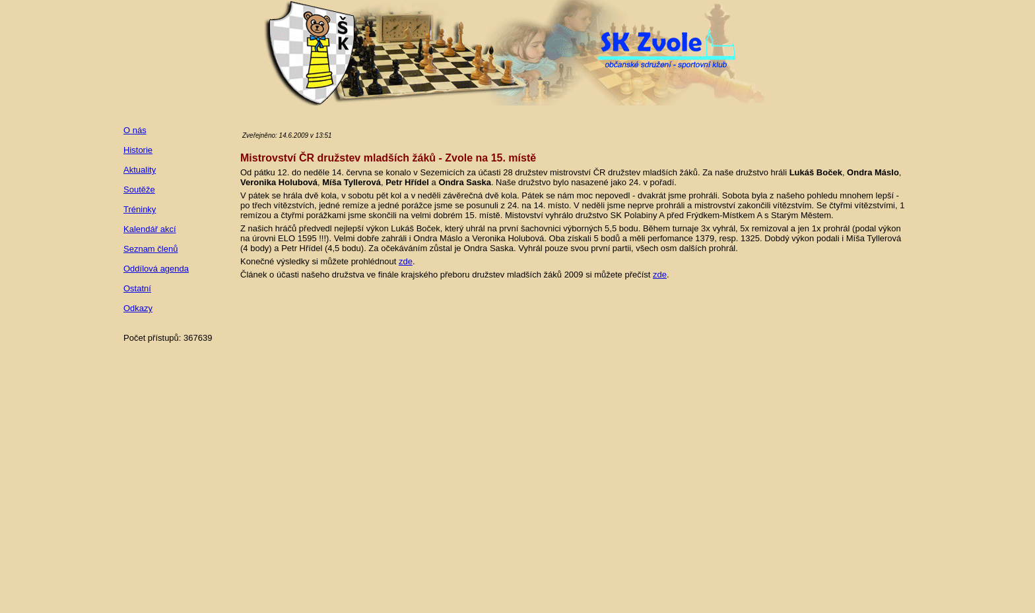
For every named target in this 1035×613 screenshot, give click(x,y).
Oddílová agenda (156, 269)
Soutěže (139, 189)
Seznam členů (150, 249)
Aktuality (139, 170)
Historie (137, 150)
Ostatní (137, 288)
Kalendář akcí (149, 229)
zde (406, 261)
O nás (135, 130)
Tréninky (139, 209)
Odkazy (137, 308)
